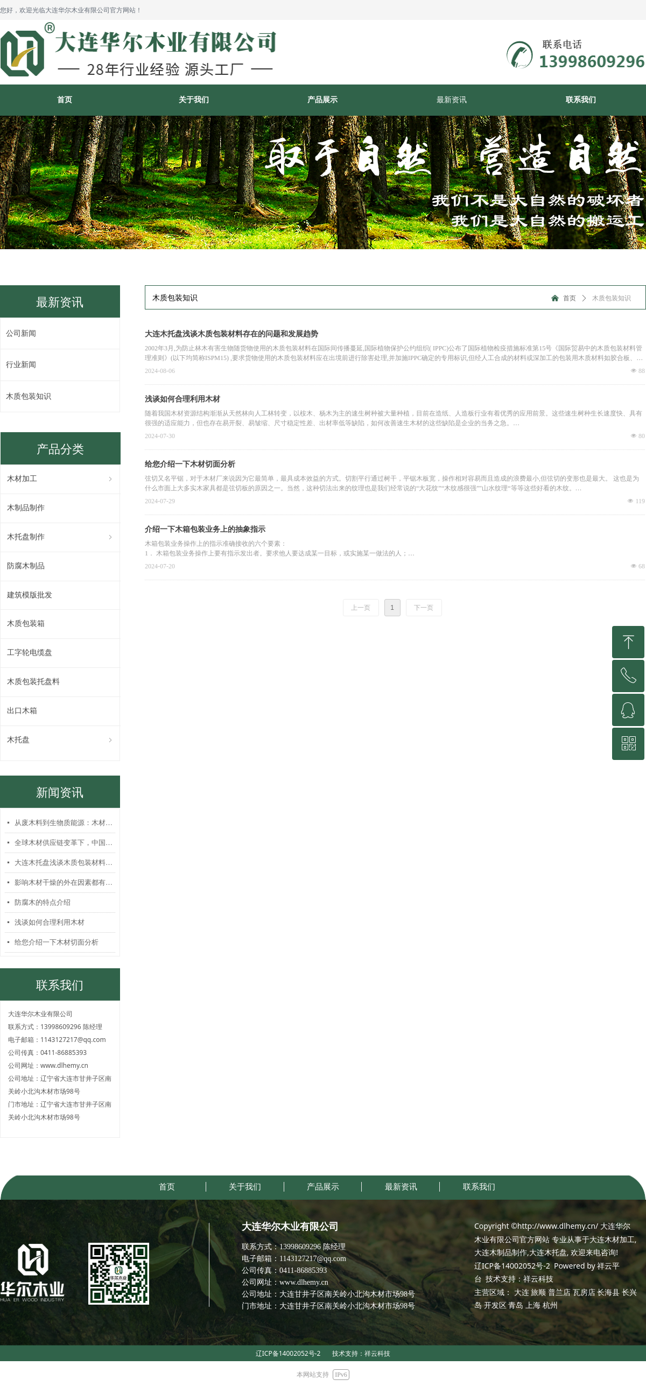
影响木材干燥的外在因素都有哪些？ (65, 882)
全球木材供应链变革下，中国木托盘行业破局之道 (65, 843)
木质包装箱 (26, 623)
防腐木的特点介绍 (43, 902)
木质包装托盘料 (33, 682)
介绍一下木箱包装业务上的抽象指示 (205, 529)
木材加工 (60, 479)
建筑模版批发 (29, 595)
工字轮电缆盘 (29, 653)
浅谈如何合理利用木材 (50, 922)
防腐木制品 (26, 566)
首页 (569, 298)
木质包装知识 (611, 298)
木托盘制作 (60, 537)
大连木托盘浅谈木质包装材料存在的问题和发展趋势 (65, 862)
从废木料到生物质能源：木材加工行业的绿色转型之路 (65, 823)
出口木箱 (22, 711)
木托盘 (60, 740)
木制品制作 (26, 508)
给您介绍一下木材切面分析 (57, 942)
